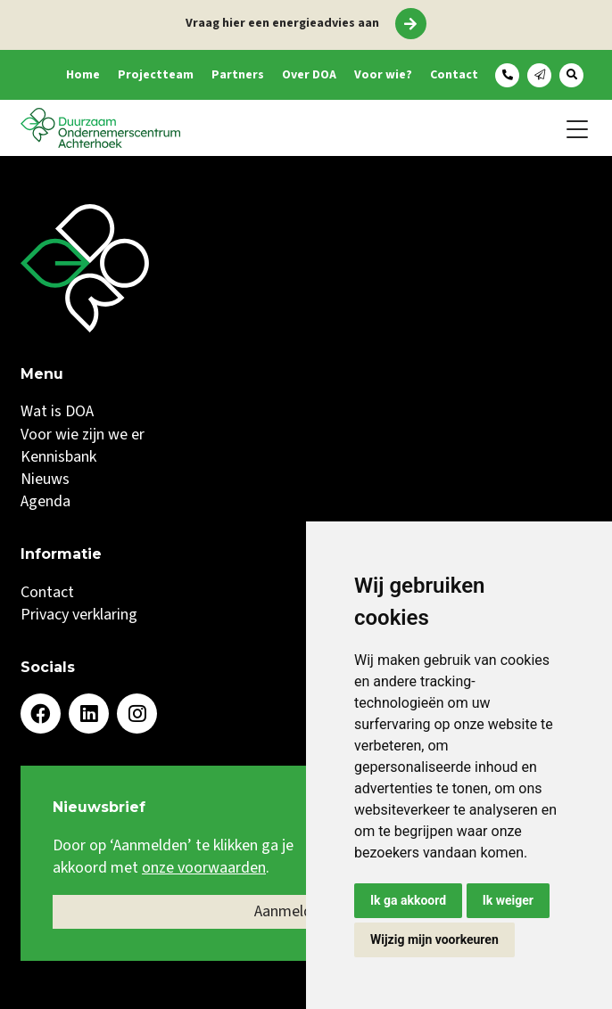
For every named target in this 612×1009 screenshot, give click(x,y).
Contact (454, 75)
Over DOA (309, 75)
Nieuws (45, 479)
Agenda (45, 501)
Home (83, 75)
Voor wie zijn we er (83, 434)
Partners (237, 75)
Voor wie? (383, 75)
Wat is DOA (57, 411)
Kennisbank (58, 457)
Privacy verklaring (79, 614)
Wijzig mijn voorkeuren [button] (434, 939)
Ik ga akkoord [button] (408, 900)
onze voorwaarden (204, 868)
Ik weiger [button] (508, 900)
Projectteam (156, 75)
